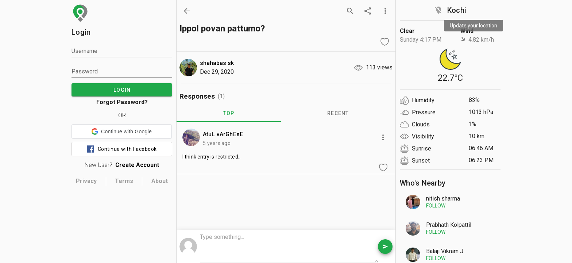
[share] (367, 11)
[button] (122, 131)
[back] (187, 11)
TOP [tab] (228, 113)
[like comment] (383, 167)
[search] (350, 11)
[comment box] (289, 247)
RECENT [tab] (338, 113)
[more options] (385, 11)
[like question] (384, 41)
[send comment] (385, 246)
